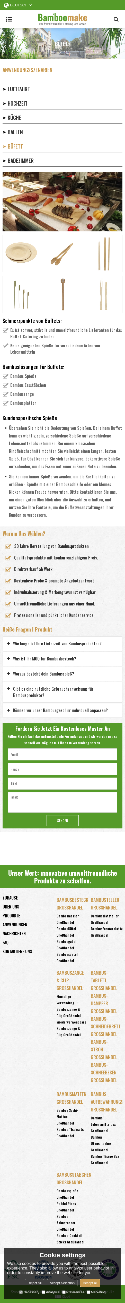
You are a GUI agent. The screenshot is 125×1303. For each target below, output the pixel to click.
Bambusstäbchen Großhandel (71, 1178)
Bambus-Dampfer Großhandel (104, 1003)
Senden (62, 820)
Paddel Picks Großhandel (66, 1206)
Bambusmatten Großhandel (71, 1098)
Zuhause (10, 898)
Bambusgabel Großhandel (66, 944)
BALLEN (15, 132)
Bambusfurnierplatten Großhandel (108, 932)
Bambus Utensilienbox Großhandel (101, 1143)
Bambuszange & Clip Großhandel (70, 980)
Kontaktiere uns (17, 951)
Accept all (90, 1283)
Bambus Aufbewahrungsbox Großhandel (105, 1102)
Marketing (96, 1292)
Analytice (51, 1292)
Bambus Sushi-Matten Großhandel (67, 1116)
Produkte (11, 916)
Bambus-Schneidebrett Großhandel (105, 1026)
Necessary (29, 1292)
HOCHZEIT (18, 103)
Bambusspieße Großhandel (67, 1194)
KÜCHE (14, 117)
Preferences (73, 1292)
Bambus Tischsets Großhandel (70, 1132)
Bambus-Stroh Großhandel (104, 1049)
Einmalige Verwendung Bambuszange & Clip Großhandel (69, 1006)
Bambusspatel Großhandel (67, 957)
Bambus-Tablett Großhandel (104, 980)
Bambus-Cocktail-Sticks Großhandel (70, 1238)
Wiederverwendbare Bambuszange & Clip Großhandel (71, 1028)
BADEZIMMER (21, 160)
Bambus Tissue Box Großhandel (105, 1159)
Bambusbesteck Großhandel (71, 903)
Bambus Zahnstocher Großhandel (66, 1223)
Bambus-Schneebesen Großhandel (104, 1072)
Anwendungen (15, 925)
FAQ (5, 942)
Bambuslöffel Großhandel (66, 932)
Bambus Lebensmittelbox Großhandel (103, 1124)
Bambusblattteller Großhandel (105, 919)
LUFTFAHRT (19, 89)
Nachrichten (14, 933)
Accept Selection (62, 1283)
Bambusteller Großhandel (105, 903)
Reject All (34, 1283)
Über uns (11, 907)
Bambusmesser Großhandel (68, 919)
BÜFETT (15, 146)
